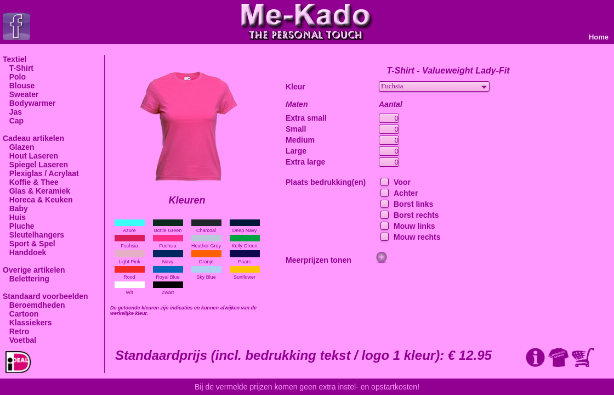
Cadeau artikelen (33, 138)
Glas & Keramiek (36, 191)
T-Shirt (18, 68)
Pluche (19, 226)
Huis (14, 217)
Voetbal (19, 340)
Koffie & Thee (31, 182)
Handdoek (24, 252)
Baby (15, 208)
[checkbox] (383, 182)
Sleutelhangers (33, 234)
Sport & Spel (29, 243)
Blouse (19, 85)
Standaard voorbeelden (45, 296)
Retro (16, 331)
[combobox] (434, 86)
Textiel (14, 59)
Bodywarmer (29, 103)
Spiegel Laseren (35, 164)
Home (599, 37)
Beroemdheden (34, 305)
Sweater (20, 94)
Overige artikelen (34, 270)
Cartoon (20, 313)
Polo (14, 76)
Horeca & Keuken (38, 199)
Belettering (26, 278)
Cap (13, 120)
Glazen (19, 147)
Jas (12, 112)
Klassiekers (27, 322)
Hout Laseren (30, 155)
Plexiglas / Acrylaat (41, 173)
